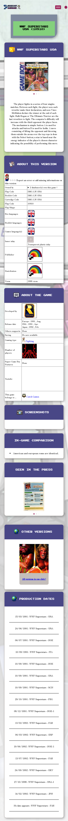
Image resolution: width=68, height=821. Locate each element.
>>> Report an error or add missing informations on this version (33, 182)
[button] (34, 93)
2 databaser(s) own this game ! (43, 187)
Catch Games (30, 396)
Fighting (29, 341)
